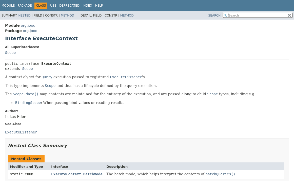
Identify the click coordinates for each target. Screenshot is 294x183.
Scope (10, 53)
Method (67, 15)
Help (99, 5)
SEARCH (214, 15)
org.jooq (28, 25)
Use (53, 5)
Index (87, 5)
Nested (24, 15)
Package (25, 5)
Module (8, 5)
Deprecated (69, 5)
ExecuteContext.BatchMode (76, 174)
